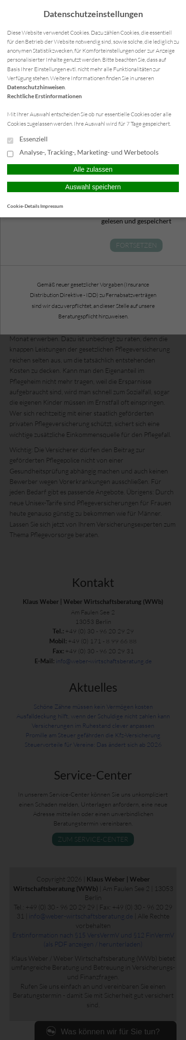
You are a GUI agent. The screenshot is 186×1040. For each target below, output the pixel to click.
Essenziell (27, 139)
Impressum (51, 206)
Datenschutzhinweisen (36, 87)
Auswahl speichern (93, 187)
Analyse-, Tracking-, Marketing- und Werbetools (83, 153)
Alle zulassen (93, 169)
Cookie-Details (23, 206)
